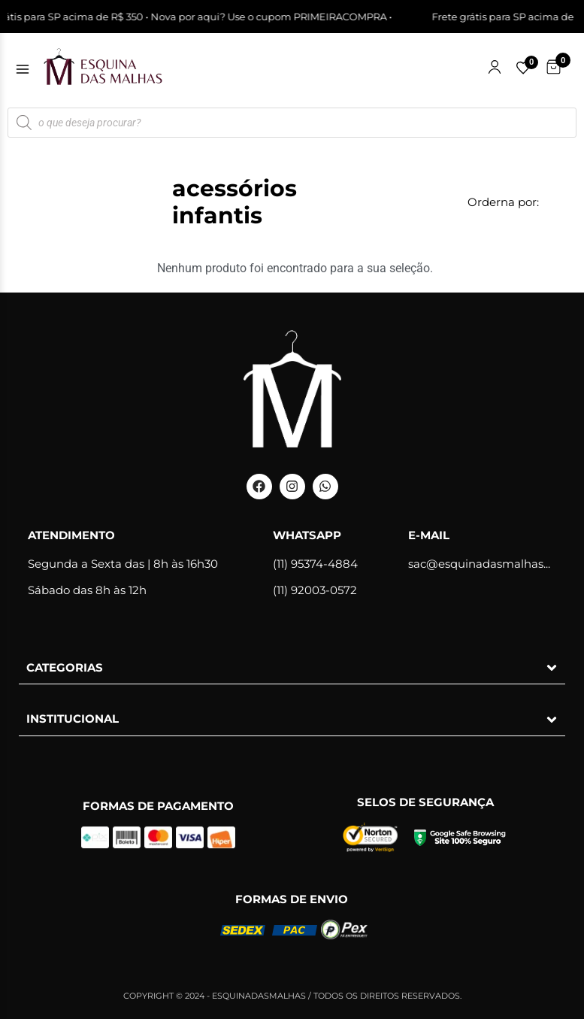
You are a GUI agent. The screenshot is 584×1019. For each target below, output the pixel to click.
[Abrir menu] (22, 69)
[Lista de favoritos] (523, 67)
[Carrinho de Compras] (553, 67)
